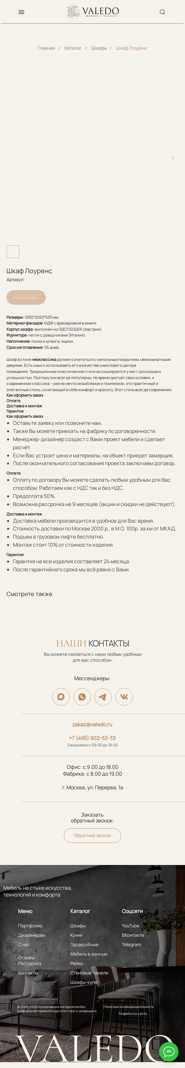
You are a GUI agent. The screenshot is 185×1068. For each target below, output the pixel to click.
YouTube (130, 925)
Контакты (28, 973)
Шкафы (99, 48)
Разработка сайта (133, 1013)
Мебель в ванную (89, 954)
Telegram (131, 944)
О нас (24, 944)
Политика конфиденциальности (129, 1006)
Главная (46, 48)
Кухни (76, 935)
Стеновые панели (89, 973)
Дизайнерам (31, 935)
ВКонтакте (133, 935)
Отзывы (26, 957)
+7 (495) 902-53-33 (92, 738)
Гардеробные (84, 944)
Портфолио (30, 925)
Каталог (73, 48)
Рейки (76, 963)
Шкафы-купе (83, 982)
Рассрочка (29, 963)
